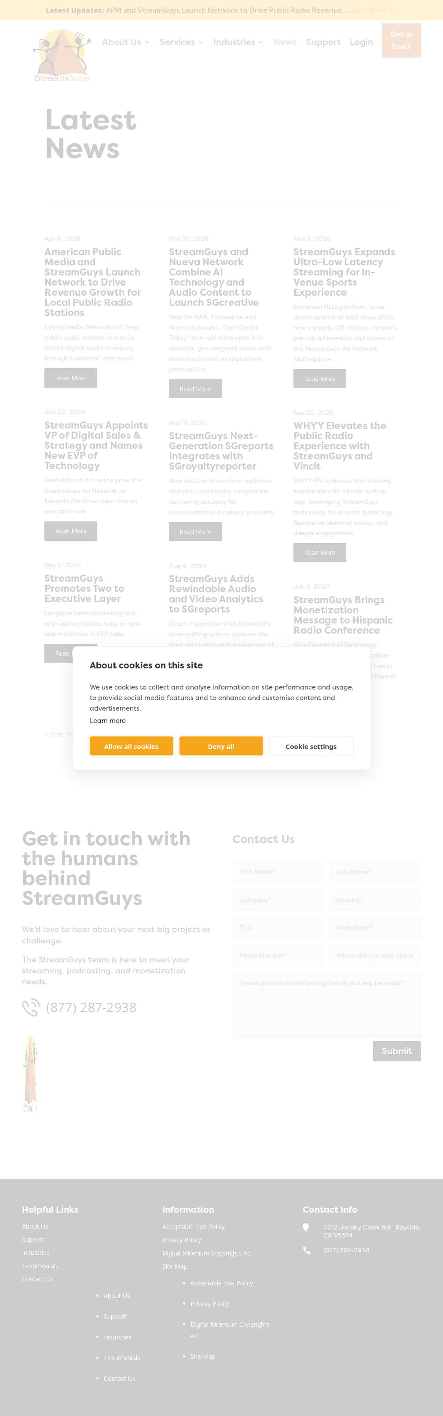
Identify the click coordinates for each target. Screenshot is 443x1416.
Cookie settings (311, 745)
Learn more (108, 720)
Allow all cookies (131, 745)
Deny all (221, 745)
